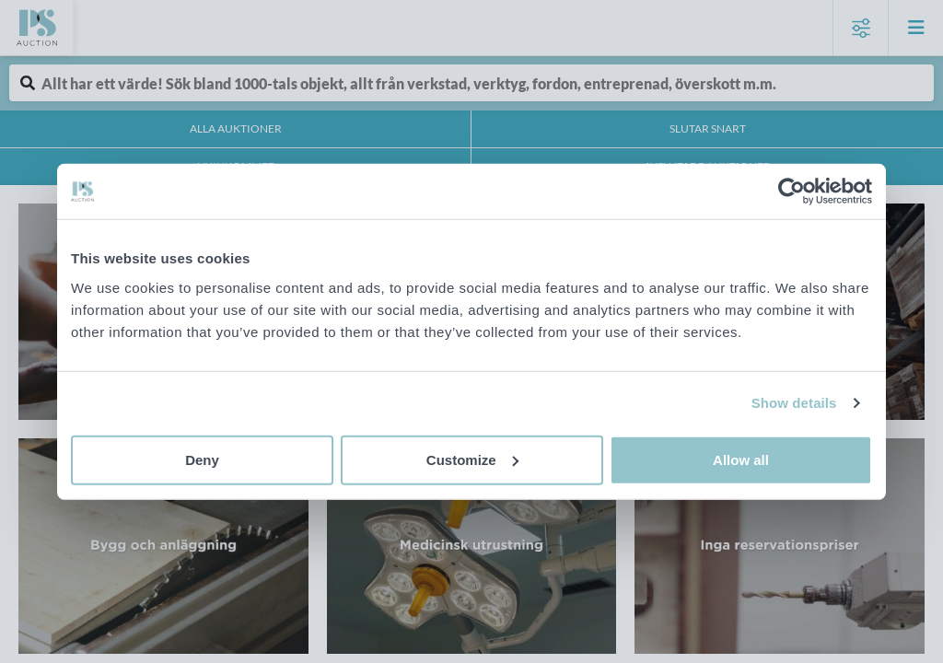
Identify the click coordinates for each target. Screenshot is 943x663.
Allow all (741, 459)
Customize (472, 459)
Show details (794, 403)
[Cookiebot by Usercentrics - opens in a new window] (791, 191)
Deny (202, 459)
